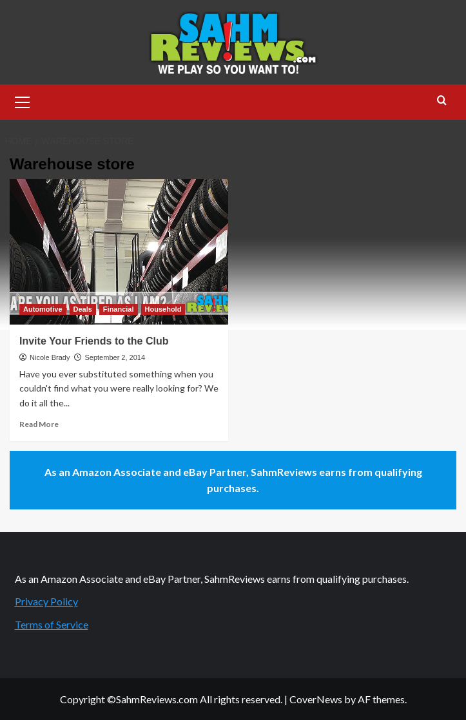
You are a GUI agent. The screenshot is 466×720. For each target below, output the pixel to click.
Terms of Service (51, 624)
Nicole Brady (50, 357)
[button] (22, 100)
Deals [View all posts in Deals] (82, 309)
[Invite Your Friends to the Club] (119, 252)
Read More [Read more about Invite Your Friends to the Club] (39, 424)
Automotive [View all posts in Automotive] (43, 309)
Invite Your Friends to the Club (93, 341)
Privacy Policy (46, 601)
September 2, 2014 (114, 357)
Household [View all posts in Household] (163, 309)
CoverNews (315, 699)
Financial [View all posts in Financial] (118, 309)
